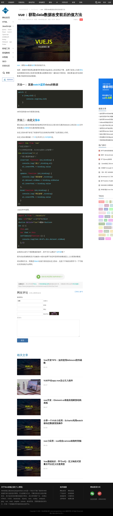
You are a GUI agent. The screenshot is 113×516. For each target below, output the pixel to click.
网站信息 (71, 491)
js (110, 202)
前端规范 (42, 2)
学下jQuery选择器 (106, 159)
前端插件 (11, 2)
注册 (109, 2)
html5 (101, 205)
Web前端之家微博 (100, 494)
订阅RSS (71, 496)
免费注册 (71, 498)
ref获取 (26, 128)
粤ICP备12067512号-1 (56, 513)
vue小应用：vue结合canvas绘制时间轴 (62, 441)
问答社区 (65, 2)
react (100, 220)
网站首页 (6, 18)
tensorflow (107, 227)
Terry (35, 284)
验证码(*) (46, 314)
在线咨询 (63, 496)
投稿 (80, 2)
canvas (109, 224)
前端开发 (102, 235)
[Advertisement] (106, 44)
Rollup (4, 39)
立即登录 (63, 498)
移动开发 (32, 2)
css (106, 220)
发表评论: (20, 297)
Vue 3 (101, 216)
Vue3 (106, 205)
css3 (111, 209)
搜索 (98, 2)
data (26, 65)
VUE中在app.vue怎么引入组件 (58, 380)
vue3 (106, 209)
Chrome (101, 224)
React (4, 32)
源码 (49, 137)
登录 (104, 2)
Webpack (5, 42)
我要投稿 (8, 79)
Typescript (5, 34)
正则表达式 (5, 37)
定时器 (59, 252)
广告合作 (63, 493)
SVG (100, 209)
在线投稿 (71, 493)
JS (35, 137)
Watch (36, 261)
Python (101, 238)
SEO (4, 61)
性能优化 (21, 2)
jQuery (4, 29)
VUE (46, 137)
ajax (10, 42)
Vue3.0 (9, 32)
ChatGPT (102, 213)
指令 (37, 120)
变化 (81, 70)
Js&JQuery (34, 9)
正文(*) (19, 317)
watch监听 (39, 84)
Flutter (4, 44)
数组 (100, 231)
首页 (2, 2)
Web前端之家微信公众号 (92, 494)
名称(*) (45, 301)
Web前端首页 (23, 9)
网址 (44, 309)
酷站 (50, 2)
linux (100, 227)
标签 (73, 2)
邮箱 (44, 305)
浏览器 (108, 238)
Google (107, 216)
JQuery (101, 202)
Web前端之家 (44, 284)
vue (81, 19)
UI (57, 2)
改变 (33, 65)
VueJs (10, 29)
